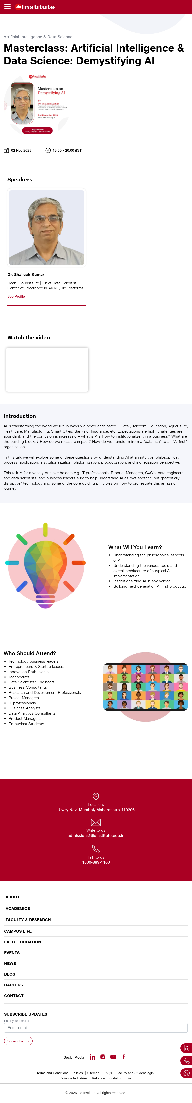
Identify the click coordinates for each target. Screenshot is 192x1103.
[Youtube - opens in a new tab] (113, 1057)
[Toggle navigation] (8, 7)
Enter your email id (16, 1021)
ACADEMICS (18, 908)
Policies (77, 1073)
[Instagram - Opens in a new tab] (103, 1057)
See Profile (16, 296)
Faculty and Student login (135, 1073)
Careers (13, 984)
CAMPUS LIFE (18, 931)
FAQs (108, 1073)
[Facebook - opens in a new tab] (123, 1057)
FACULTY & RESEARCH (28, 919)
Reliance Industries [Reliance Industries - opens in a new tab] (74, 1078)
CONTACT (14, 995)
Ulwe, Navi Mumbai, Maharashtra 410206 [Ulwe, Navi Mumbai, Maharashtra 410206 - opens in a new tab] (96, 809)
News (10, 963)
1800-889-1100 (96, 862)
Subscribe (16, 1041)
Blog (10, 974)
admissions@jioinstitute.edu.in (96, 835)
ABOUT (13, 897)
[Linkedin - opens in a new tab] (93, 1057)
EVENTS (12, 952)
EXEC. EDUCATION (22, 941)
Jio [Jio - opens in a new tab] (129, 1078)
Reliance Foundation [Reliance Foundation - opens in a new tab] (107, 1078)
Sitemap (93, 1073)
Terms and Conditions (53, 1073)
